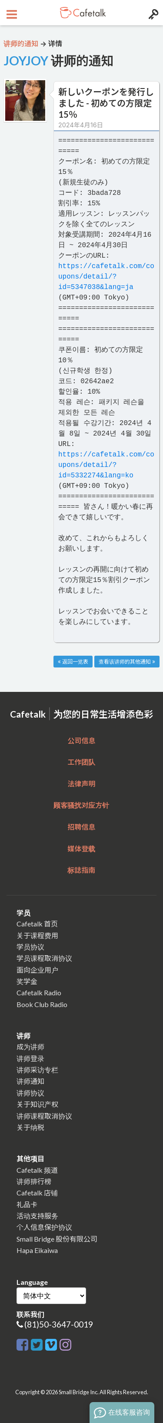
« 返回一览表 (73, 661)
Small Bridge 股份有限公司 (57, 1239)
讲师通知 (30, 1081)
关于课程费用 (37, 935)
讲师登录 (30, 1058)
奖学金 (27, 981)
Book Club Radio (42, 1004)
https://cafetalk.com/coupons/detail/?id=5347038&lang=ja (106, 277)
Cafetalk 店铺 (37, 1192)
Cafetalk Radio (39, 992)
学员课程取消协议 (44, 958)
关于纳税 (30, 1127)
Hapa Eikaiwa (37, 1250)
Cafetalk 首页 (37, 923)
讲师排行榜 (34, 1181)
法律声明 (81, 784)
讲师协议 (30, 1093)
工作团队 (81, 762)
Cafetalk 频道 (37, 1170)
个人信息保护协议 (44, 1227)
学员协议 (30, 947)
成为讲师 (30, 1046)
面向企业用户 (37, 970)
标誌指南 (81, 870)
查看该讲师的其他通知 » (127, 661)
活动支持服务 (37, 1216)
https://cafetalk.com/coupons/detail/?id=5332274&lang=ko (106, 465)
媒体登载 (81, 848)
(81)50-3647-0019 (58, 1324)
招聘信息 (81, 827)
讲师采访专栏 (37, 1070)
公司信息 (81, 740)
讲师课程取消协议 (44, 1116)
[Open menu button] (10, 12)
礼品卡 (27, 1204)
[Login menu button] (152, 12)
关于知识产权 (37, 1104)
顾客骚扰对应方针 (81, 805)
